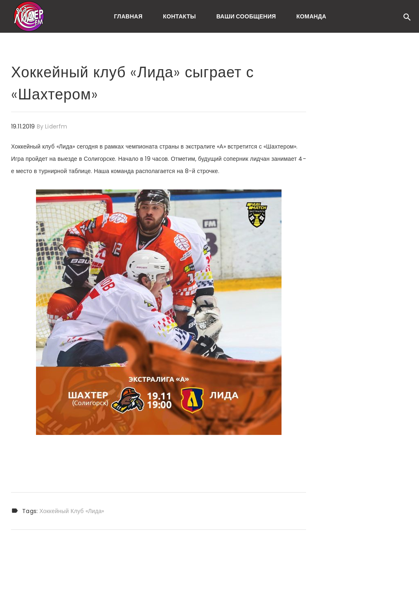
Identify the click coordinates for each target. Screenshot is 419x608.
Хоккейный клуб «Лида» (71, 511)
